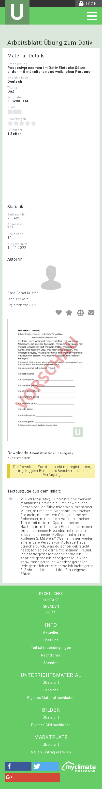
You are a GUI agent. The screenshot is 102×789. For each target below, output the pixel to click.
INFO (51, 625)
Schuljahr (14, 97)
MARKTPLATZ (51, 737)
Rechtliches (51, 655)
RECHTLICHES (51, 594)
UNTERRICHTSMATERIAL (51, 675)
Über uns (51, 640)
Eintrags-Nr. (16, 214)
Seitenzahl (14, 130)
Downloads (15, 234)
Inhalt (11, 499)
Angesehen (15, 224)
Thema (12, 87)
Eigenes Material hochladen (50, 698)
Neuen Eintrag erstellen (51, 752)
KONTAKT (51, 600)
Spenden (51, 663)
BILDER (51, 710)
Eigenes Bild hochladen (51, 725)
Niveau (12, 107)
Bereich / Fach (17, 78)
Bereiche (51, 690)
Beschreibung (17, 64)
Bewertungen (16, 119)
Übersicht (51, 682)
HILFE (51, 613)
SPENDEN (51, 606)
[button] (18, 766)
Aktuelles (51, 632)
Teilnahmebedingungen (51, 648)
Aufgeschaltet (17, 244)
